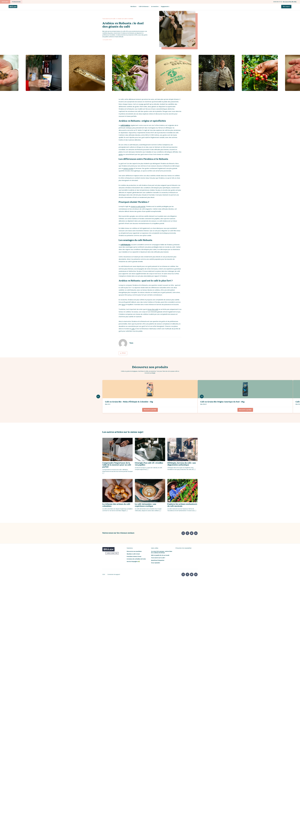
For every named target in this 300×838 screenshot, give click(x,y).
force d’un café (153, 310)
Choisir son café (122, 19)
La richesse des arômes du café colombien (116, 506)
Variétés (130, 19)
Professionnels (16, 2)
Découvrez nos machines (134, 552)
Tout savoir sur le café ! (158, 559)
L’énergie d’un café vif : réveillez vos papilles (149, 464)
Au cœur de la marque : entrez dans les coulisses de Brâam (161, 553)
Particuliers (5, 2)
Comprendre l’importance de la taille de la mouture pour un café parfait (116, 465)
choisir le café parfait (138, 207)
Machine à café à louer (133, 555)
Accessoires (154, 7)
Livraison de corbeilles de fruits (136, 560)
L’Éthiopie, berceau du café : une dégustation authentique (181, 464)
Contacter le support (113, 575)
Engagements (165, 7)
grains (121, 155)
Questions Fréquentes (157, 561)
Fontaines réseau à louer (134, 557)
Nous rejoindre (155, 564)
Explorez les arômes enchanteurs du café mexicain (182, 506)
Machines (133, 7)
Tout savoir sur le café (108, 19)
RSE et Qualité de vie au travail (160, 556)
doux (123, 305)
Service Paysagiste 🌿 (133, 562)
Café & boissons (143, 7)
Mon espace (286, 7)
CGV (103, 575)
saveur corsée (128, 169)
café (133, 329)
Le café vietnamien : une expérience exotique (145, 506)
